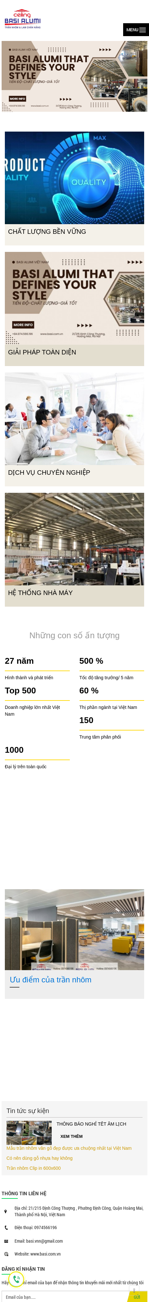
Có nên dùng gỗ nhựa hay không (39, 1158)
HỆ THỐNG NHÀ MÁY (40, 592)
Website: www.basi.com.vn (38, 1254)
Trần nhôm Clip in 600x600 (33, 1168)
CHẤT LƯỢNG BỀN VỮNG (47, 231)
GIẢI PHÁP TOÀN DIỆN (42, 352)
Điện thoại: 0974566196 (36, 1227)
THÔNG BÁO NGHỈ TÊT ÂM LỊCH (91, 1124)
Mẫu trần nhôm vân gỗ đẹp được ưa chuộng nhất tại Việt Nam (69, 1148)
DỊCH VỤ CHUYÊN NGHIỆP (49, 472)
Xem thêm (71, 1136)
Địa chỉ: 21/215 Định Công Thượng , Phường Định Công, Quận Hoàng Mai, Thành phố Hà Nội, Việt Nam (79, 1211)
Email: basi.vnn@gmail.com (39, 1241)
